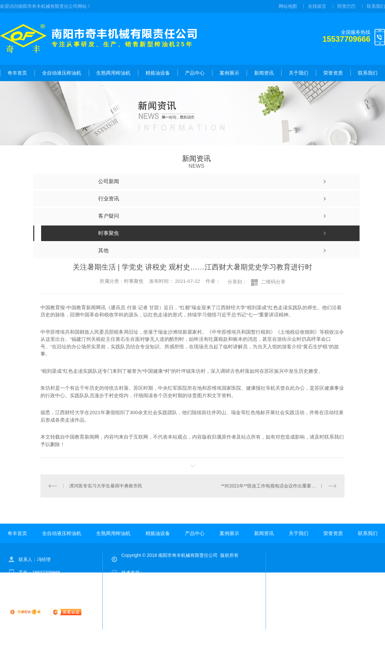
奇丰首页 (17, 73)
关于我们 (298, 73)
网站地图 (288, 6)
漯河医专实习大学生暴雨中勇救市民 (105, 485)
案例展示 (229, 73)
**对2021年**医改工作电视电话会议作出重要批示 (270, 485)
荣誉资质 (333, 73)
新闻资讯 (264, 73)
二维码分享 (273, 281)
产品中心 (195, 73)
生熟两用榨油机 (113, 73)
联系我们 (376, 6)
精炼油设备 (158, 73)
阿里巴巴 (346, 6)
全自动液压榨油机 (61, 73)
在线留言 (317, 6)
